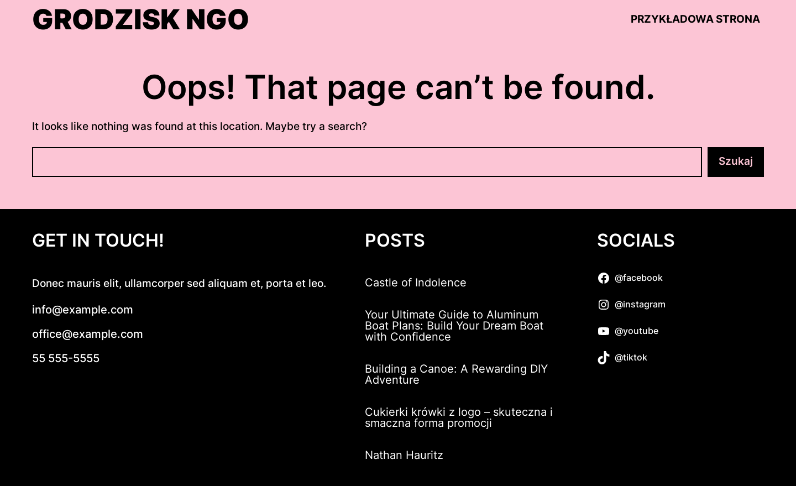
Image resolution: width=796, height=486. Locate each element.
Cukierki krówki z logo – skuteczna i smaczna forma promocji (459, 417)
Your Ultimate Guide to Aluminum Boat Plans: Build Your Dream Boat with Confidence (454, 325)
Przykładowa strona (695, 19)
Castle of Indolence (416, 282)
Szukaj (736, 161)
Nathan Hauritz (404, 455)
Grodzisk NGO (140, 19)
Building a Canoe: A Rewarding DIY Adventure (456, 374)
